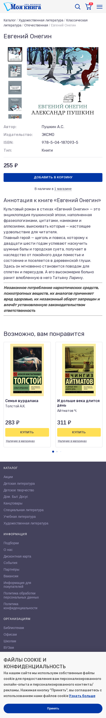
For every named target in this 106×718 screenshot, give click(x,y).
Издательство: (18, 134)
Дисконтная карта (17, 556)
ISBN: (8, 142)
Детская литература (19, 483)
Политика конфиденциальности (20, 606)
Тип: (8, 150)
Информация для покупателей (17, 585)
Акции (8, 477)
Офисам (10, 634)
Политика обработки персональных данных (21, 595)
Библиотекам (14, 628)
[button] (53, 452)
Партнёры (11, 569)
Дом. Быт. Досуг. (16, 497)
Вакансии (11, 576)
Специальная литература (24, 510)
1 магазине (63, 189)
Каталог (10, 20)
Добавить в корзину (53, 177)
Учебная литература (20, 517)
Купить (27, 432)
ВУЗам (9, 647)
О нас (8, 550)
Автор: (10, 127)
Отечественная (36, 25)
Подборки (11, 543)
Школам (10, 641)
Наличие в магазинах (20, 441)
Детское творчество (19, 490)
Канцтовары (13, 503)
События (10, 563)
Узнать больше (82, 696)
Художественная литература (41, 20)
